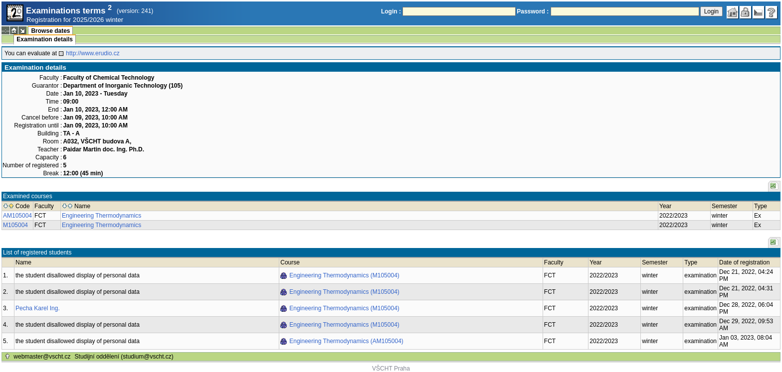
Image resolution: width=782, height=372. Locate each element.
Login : (391, 11)
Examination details (44, 39)
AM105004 (17, 215)
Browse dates (50, 30)
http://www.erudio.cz (92, 53)
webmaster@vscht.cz (41, 356)
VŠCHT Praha (391, 368)
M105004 (15, 225)
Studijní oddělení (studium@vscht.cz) (124, 356)
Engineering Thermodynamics (101, 215)
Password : (533, 11)
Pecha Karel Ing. (37, 308)
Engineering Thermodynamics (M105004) (344, 275)
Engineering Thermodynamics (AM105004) (346, 341)
